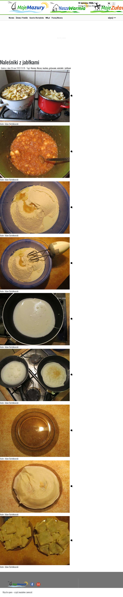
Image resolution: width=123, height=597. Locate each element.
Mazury (39, 68)
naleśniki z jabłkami (64, 68)
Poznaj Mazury (57, 17)
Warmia (11, 17)
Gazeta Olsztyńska (37, 17)
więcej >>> (112, 17)
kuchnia (45, 68)
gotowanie (52, 68)
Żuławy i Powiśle (22, 17)
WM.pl (48, 17)
